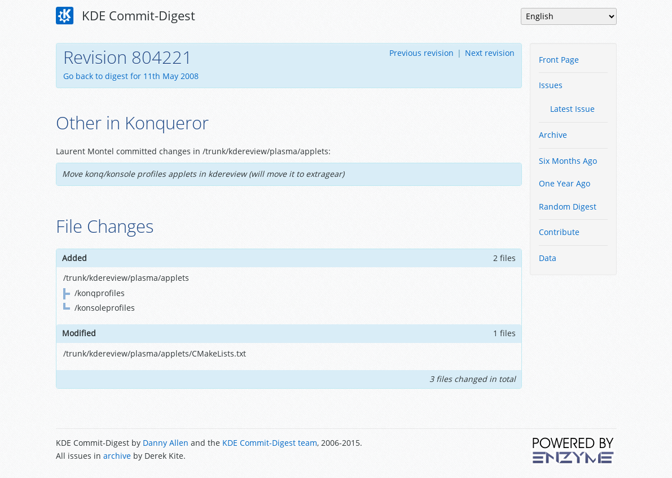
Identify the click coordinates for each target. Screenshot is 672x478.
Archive (553, 134)
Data (547, 258)
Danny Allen (165, 442)
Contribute (559, 232)
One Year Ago (564, 183)
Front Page (559, 59)
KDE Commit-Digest (126, 16)
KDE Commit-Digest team (269, 442)
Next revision (490, 52)
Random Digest (567, 206)
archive (117, 455)
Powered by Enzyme (574, 450)
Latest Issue (572, 108)
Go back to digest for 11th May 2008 (131, 76)
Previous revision (421, 52)
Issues (551, 85)
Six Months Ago (568, 160)
